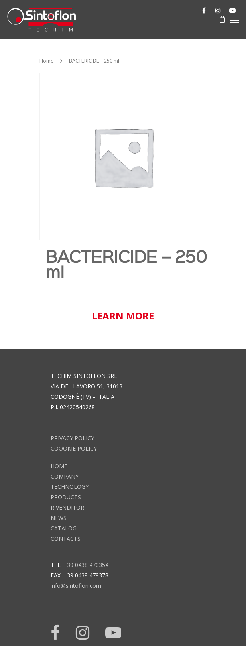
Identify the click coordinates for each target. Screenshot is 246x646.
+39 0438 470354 (85, 565)
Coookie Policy (74, 448)
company (65, 476)
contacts (66, 538)
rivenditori (68, 507)
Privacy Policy (72, 438)
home (59, 466)
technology (70, 486)
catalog (64, 528)
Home (46, 60)
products (66, 497)
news (59, 518)
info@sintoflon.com (76, 585)
